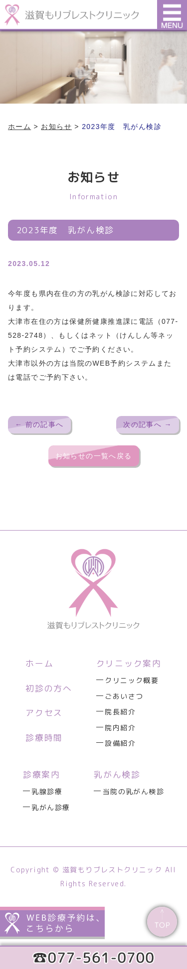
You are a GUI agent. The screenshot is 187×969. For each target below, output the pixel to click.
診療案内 (41, 774)
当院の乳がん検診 (133, 791)
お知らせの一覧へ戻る (93, 456)
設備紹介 (120, 743)
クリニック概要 (132, 680)
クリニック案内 (129, 663)
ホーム (39, 663)
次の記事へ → (147, 424)
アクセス (44, 712)
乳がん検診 (117, 774)
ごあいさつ (124, 696)
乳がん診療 (50, 807)
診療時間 (44, 737)
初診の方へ (48, 688)
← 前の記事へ (39, 424)
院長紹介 (120, 711)
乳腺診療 (46, 791)
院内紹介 (120, 727)
